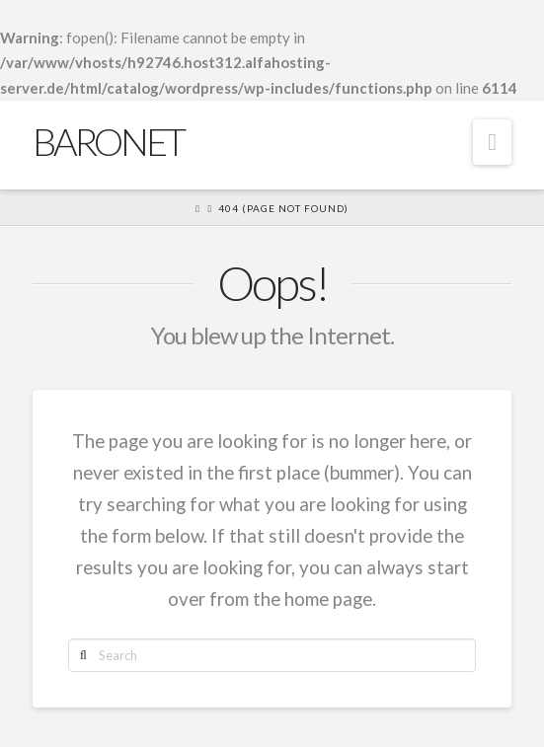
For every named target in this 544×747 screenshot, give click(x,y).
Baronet (108, 141)
